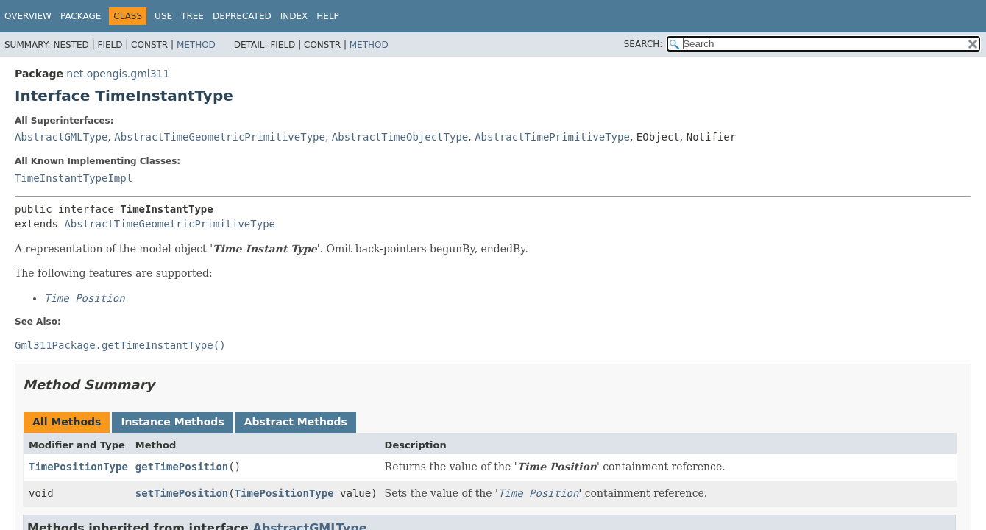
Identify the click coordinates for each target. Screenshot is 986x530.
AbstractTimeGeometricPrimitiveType (219, 137)
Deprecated (242, 16)
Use (163, 16)
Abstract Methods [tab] (295, 422)
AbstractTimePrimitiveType (552, 137)
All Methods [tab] (66, 422)
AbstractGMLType (61, 137)
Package (80, 16)
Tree (192, 16)
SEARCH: (643, 44)
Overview (28, 16)
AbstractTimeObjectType (400, 137)
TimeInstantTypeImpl (73, 178)
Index (294, 16)
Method (196, 45)
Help (327, 16)
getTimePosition (181, 467)
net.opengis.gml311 (117, 74)
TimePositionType (78, 467)
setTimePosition (181, 493)
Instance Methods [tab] (172, 422)
